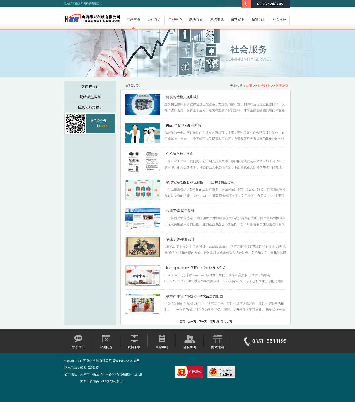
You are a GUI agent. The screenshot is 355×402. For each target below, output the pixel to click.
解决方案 (196, 19)
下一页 (203, 321)
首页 (249, 85)
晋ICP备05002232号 (126, 360)
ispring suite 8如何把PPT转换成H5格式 (195, 268)
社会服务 (279, 19)
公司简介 (154, 19)
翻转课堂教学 (90, 97)
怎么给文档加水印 (179, 154)
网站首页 (133, 19)
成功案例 (238, 19)
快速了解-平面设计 (180, 239)
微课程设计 (90, 86)
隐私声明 (189, 347)
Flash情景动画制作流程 (184, 125)
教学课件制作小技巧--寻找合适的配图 (194, 296)
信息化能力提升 (90, 107)
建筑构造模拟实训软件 (183, 97)
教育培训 (282, 85)
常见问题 (106, 347)
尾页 (212, 321)
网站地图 (217, 347)
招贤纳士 (258, 19)
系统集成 (217, 19)
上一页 (192, 321)
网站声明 (162, 347)
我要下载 (134, 347)
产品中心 (175, 19)
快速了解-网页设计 (180, 211)
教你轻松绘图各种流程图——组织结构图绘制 (200, 182)
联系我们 (78, 347)
